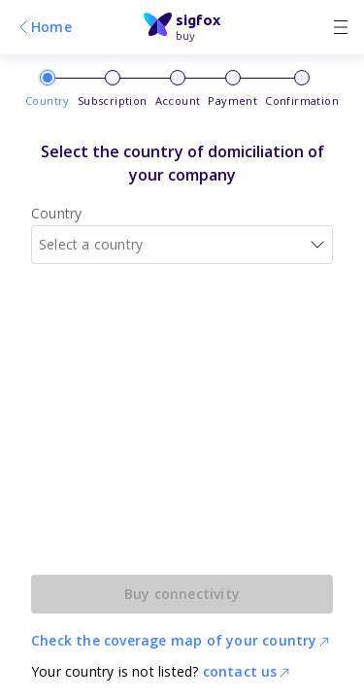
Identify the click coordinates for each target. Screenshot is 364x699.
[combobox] (182, 244)
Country (56, 213)
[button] (317, 244)
